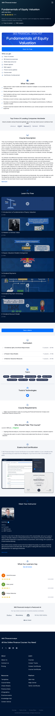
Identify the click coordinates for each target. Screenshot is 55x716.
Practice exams (6, 695)
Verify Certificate (34, 686)
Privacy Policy (32, 710)
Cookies (41, 710)
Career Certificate (34, 666)
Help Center (32, 682)
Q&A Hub (31, 679)
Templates (4, 679)
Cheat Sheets (6, 686)
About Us (4, 660)
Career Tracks (33, 663)
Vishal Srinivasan (11, 575)
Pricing (3, 666)
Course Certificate (34, 669)
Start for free (27, 49)
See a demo (27, 330)
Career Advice (6, 701)
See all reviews (27, 567)
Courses (31, 660)
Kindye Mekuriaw (11, 593)
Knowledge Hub (6, 698)
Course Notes (5, 682)
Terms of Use (23, 710)
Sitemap (14, 710)
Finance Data (5, 689)
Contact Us (5, 663)
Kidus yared (9, 584)
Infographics (5, 692)
